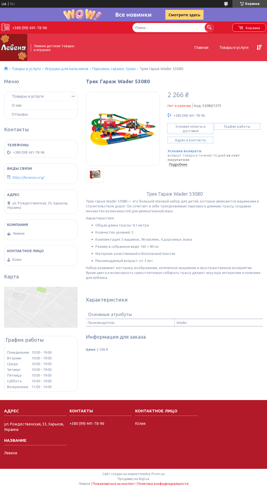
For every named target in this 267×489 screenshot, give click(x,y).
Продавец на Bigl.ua (133, 479)
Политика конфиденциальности (163, 483)
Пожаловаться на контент (114, 483)
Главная (201, 47)
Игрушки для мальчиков (67, 69)
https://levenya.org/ (28, 177)
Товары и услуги (233, 47)
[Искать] (209, 27)
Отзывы (20, 114)
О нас (17, 105)
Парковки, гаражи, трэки (114, 69)
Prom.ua (158, 474)
